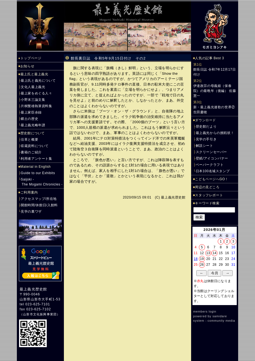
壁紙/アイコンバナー (212, 158)
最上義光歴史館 (33, 289)
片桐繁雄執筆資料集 (36, 106)
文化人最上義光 (33, 87)
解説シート (204, 146)
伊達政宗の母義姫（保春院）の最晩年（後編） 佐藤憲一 (214, 91)
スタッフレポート (209, 195)
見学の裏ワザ (31, 211)
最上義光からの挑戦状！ (215, 133)
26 (202, 265)
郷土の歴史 (29, 119)
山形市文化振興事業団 (40, 314)
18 (195, 259)
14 (214, 253)
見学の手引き (206, 139)
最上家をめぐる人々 (36, 93)
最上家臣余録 (31, 112)
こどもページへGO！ (211, 179)
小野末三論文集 (33, 100)
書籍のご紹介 (31, 152)
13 (208, 253)
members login (205, 311)
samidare (219, 316)
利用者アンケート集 (36, 159)
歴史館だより (206, 126)
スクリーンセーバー (211, 152)
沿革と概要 (29, 139)
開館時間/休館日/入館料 (39, 205)
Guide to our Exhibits (38, 173)
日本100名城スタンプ (213, 171)
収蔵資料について (35, 146)
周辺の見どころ (207, 187)
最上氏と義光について (38, 80)
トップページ (30, 58)
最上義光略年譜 (33, 125)
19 (202, 259)
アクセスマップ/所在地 (39, 199)
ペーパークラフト (210, 165)
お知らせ (27, 66)
